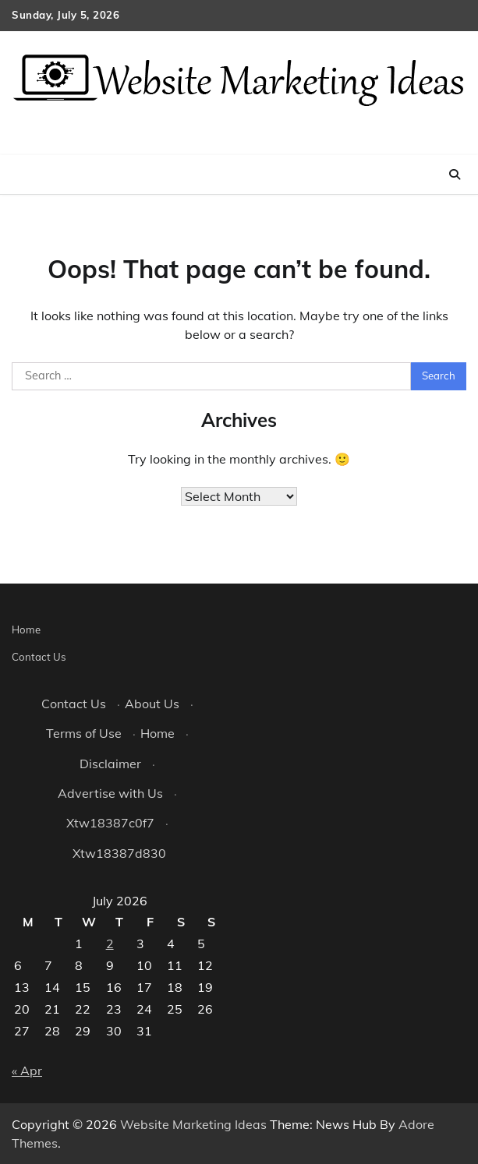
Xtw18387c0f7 (110, 823)
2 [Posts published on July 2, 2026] (110, 943)
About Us (152, 703)
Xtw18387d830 (119, 853)
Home (26, 629)
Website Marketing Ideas (193, 1124)
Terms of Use (84, 733)
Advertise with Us (110, 793)
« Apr (27, 1070)
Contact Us (39, 657)
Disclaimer (110, 763)
